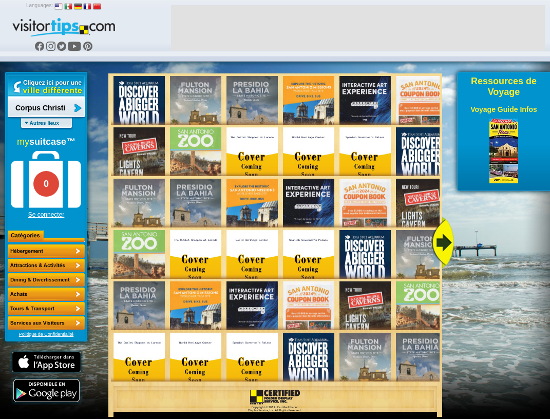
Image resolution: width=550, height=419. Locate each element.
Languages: (39, 5)
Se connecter (46, 214)
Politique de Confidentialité (46, 334)
